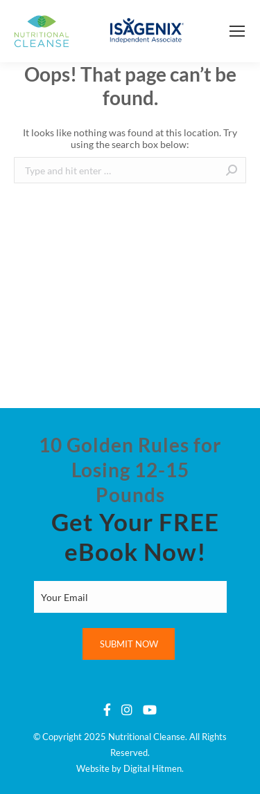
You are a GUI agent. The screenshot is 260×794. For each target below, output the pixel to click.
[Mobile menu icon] (237, 31)
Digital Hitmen (152, 768)
